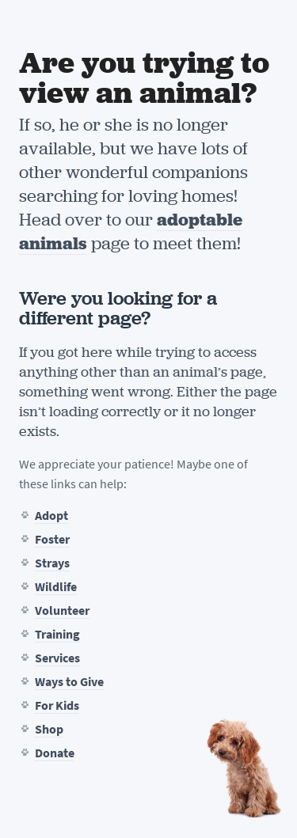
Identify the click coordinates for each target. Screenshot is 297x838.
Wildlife (56, 586)
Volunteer (62, 610)
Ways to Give (69, 681)
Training (57, 634)
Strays (52, 563)
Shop (49, 729)
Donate (54, 753)
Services (57, 658)
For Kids (57, 705)
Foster (52, 539)
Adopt (51, 515)
